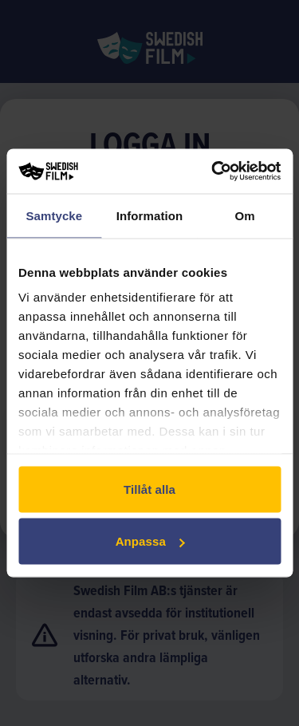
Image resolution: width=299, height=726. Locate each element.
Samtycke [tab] (54, 215)
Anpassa (150, 541)
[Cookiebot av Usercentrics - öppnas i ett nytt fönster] (213, 171)
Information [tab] (149, 215)
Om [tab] (245, 215)
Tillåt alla (149, 488)
